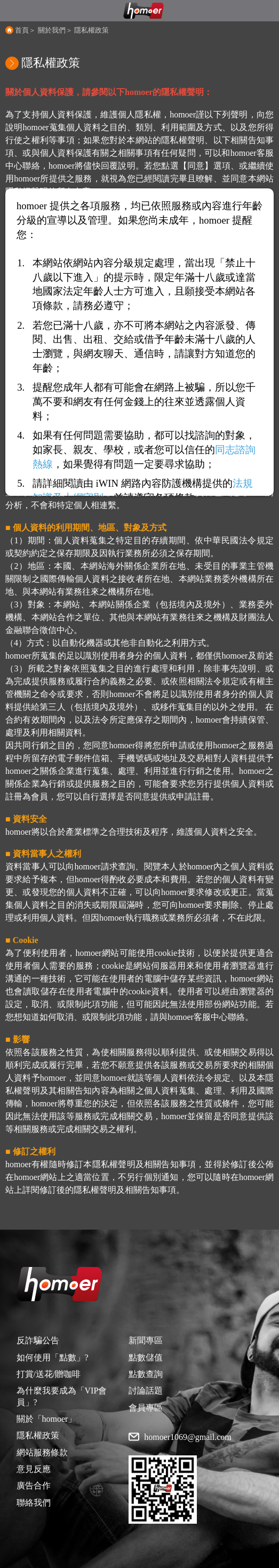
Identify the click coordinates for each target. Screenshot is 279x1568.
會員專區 (146, 1407)
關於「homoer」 (47, 1418)
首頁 (22, 30)
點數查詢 (146, 1374)
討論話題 (146, 1390)
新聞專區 (146, 1340)
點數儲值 (146, 1357)
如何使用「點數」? (53, 1357)
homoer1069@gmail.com (188, 1437)
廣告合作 (34, 1485)
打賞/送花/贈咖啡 (49, 1374)
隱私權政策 (91, 30)
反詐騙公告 (38, 1340)
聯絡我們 (34, 1502)
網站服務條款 (42, 1452)
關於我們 (52, 30)
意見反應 (34, 1469)
